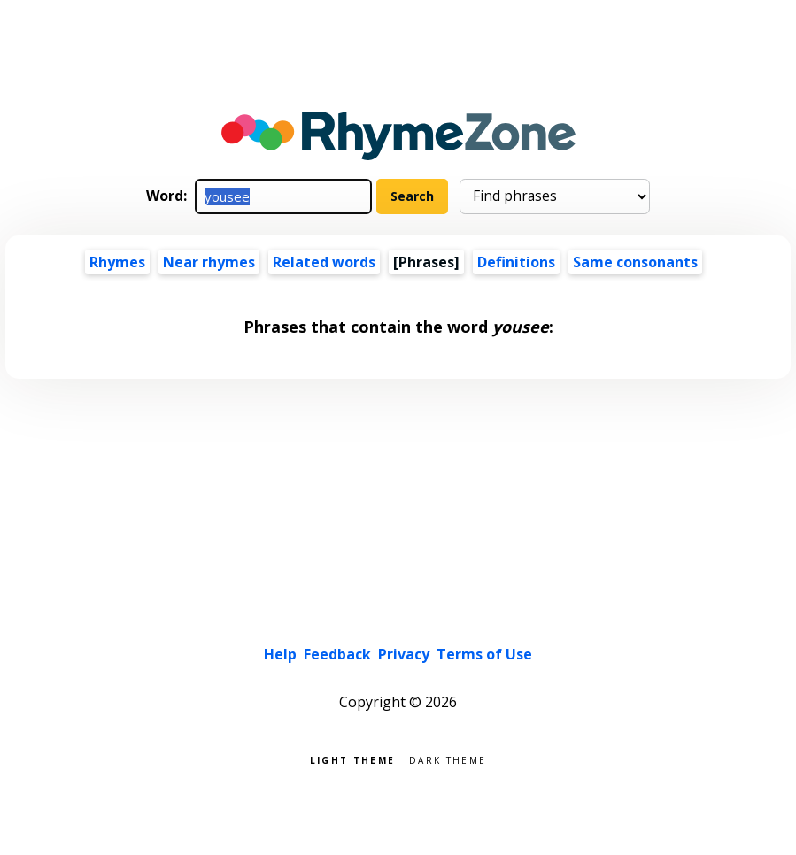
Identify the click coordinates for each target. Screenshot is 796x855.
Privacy (403, 654)
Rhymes (117, 262)
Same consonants (635, 262)
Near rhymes (209, 262)
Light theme (352, 759)
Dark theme (447, 759)
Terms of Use (484, 654)
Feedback (337, 654)
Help (280, 654)
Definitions (516, 262)
